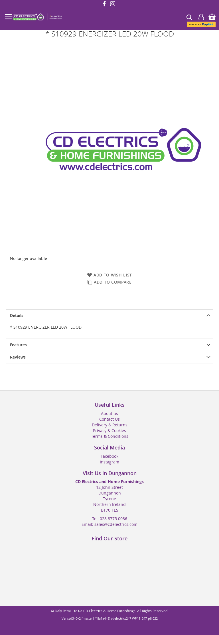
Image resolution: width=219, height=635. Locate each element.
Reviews (18, 357)
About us (109, 413)
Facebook (109, 456)
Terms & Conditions (109, 436)
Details (16, 315)
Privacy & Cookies (109, 430)
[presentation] (109, 315)
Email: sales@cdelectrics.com (109, 524)
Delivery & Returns (109, 425)
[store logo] (37, 17)
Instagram (109, 462)
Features (18, 344)
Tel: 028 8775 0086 (109, 518)
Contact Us (109, 419)
